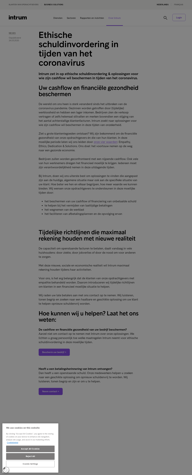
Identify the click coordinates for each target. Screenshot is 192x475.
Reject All (30, 456)
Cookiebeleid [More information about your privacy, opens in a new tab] (12, 442)
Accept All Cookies (30, 449)
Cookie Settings (30, 464)
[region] (30, 448)
